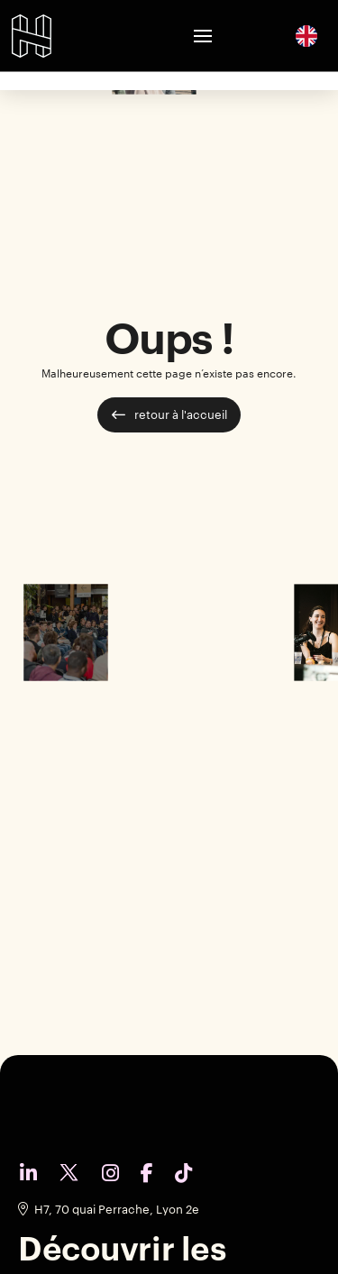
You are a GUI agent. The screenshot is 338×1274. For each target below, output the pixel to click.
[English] (306, 35)
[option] (306, 36)
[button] (203, 36)
